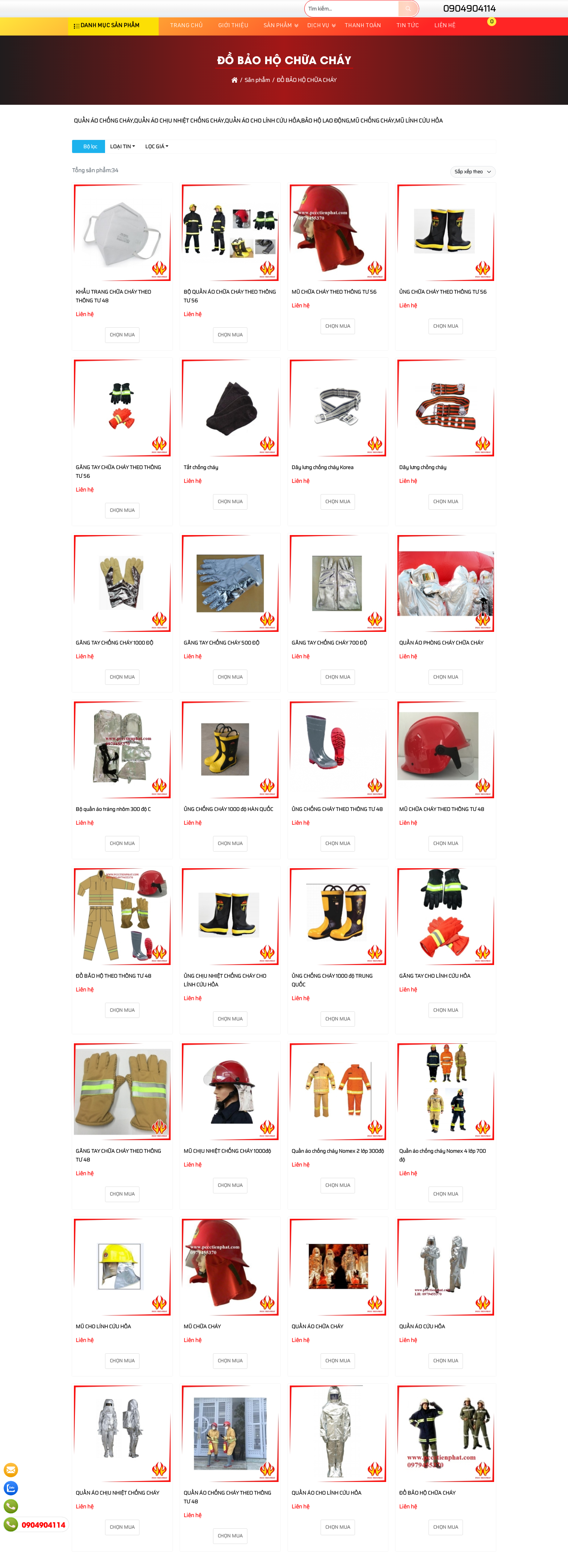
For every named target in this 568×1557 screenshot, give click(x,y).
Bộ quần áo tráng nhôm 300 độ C (113, 831)
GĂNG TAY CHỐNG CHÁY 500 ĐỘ (221, 664)
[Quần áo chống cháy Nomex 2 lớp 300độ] (338, 1114)
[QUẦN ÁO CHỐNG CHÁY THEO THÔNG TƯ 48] (230, 1456)
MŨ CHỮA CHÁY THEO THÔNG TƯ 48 (441, 831)
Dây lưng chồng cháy (422, 489)
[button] (486, 48)
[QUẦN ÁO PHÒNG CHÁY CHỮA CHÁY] (445, 606)
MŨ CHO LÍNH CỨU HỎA (103, 1348)
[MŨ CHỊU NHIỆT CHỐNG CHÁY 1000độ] (230, 1114)
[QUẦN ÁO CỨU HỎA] (445, 1289)
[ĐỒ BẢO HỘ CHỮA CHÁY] (445, 1456)
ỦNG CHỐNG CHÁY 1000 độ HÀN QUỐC (228, 831)
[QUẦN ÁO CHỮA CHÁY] (338, 1289)
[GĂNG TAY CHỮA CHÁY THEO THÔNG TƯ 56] (122, 430)
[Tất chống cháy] (230, 430)
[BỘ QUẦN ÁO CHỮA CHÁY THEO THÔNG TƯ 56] (230, 255)
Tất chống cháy (201, 489)
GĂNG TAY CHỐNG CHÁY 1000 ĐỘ (114, 664)
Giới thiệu (233, 47)
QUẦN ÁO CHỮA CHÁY (317, 1348)
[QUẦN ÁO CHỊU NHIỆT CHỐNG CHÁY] (122, 1456)
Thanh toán (362, 47)
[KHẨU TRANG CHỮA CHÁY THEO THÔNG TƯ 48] (122, 255)
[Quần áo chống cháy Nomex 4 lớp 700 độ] (445, 1114)
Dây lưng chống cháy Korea (323, 489)
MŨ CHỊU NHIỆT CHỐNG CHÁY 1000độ (227, 1172)
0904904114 (463, 19)
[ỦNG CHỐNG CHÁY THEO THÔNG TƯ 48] (338, 773)
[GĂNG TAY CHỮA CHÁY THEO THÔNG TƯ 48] (122, 1114)
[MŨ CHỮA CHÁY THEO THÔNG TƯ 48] (445, 773)
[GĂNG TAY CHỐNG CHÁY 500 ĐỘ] (230, 606)
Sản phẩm (278, 47)
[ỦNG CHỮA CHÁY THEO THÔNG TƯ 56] (445, 255)
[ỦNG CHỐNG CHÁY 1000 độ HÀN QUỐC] (230, 773)
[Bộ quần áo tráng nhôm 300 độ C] (122, 773)
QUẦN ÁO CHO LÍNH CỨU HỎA (327, 1514)
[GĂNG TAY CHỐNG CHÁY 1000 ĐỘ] (122, 606)
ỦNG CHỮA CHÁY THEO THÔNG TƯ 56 (442, 314)
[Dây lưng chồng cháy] (445, 430)
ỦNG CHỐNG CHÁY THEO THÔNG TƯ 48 (337, 831)
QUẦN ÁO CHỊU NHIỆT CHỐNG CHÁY (117, 1514)
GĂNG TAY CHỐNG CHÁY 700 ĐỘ (329, 664)
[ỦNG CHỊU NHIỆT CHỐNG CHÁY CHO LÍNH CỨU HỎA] (230, 939)
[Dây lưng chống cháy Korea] (338, 430)
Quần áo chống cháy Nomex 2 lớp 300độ (338, 1172)
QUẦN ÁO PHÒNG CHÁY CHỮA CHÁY (441, 664)
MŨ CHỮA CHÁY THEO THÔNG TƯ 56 (334, 314)
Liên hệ (445, 47)
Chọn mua (122, 356)
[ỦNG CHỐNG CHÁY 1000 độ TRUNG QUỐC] (338, 939)
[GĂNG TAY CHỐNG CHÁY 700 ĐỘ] (338, 606)
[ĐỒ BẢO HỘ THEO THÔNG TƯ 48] (122, 939)
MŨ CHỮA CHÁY (202, 1348)
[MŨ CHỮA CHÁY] (230, 1289)
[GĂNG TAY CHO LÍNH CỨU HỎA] (445, 939)
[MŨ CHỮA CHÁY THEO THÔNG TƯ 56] (338, 255)
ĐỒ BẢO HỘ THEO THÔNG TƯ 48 (113, 997)
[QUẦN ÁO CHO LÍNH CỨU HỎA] (338, 1456)
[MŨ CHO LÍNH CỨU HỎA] (122, 1289)
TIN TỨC (407, 47)
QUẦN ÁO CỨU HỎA (422, 1348)
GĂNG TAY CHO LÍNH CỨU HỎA (435, 997)
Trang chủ (186, 47)
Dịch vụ (318, 47)
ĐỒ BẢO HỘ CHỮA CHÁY (427, 1514)
